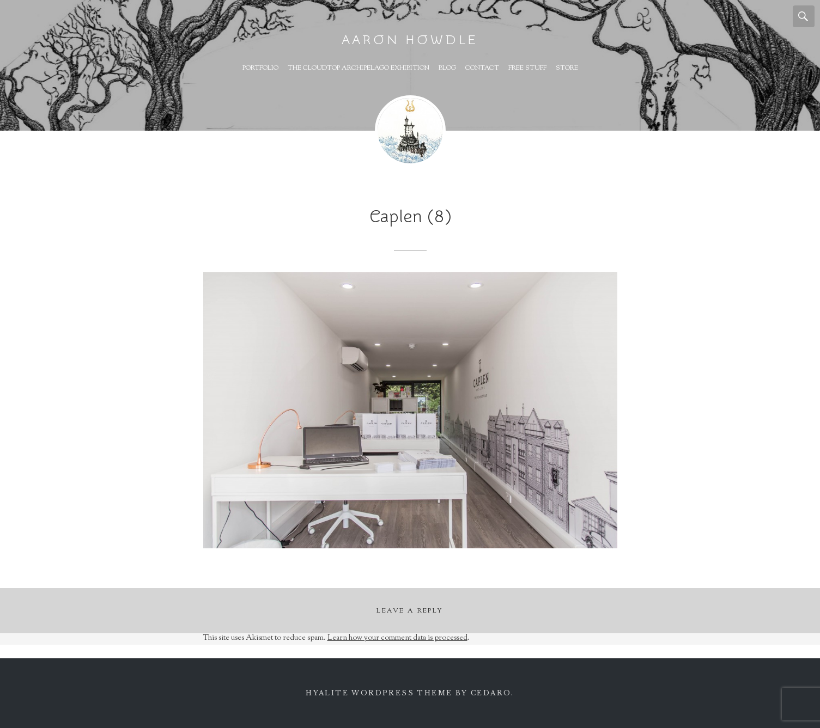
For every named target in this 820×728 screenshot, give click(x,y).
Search (804, 16)
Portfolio (260, 68)
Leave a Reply (409, 611)
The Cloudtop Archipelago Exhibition (358, 68)
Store (567, 68)
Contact (482, 68)
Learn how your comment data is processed (397, 638)
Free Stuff (527, 68)
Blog (447, 68)
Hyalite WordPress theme (379, 693)
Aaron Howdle (410, 40)
